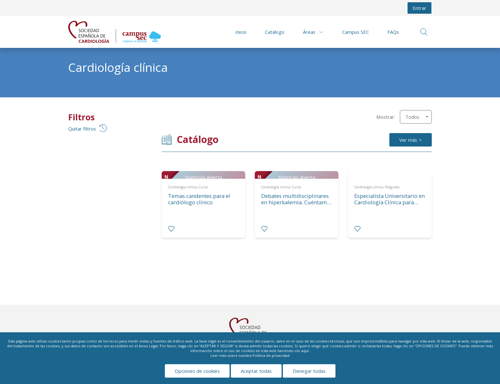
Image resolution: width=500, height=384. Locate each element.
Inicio (240, 32)
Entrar (419, 8)
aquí (305, 350)
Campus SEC (355, 32)
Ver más (408, 140)
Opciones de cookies (197, 371)
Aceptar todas (256, 371)
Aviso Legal (148, 345)
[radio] (171, 229)
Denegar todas (309, 371)
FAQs (393, 32)
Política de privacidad (271, 355)
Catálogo (274, 32)
